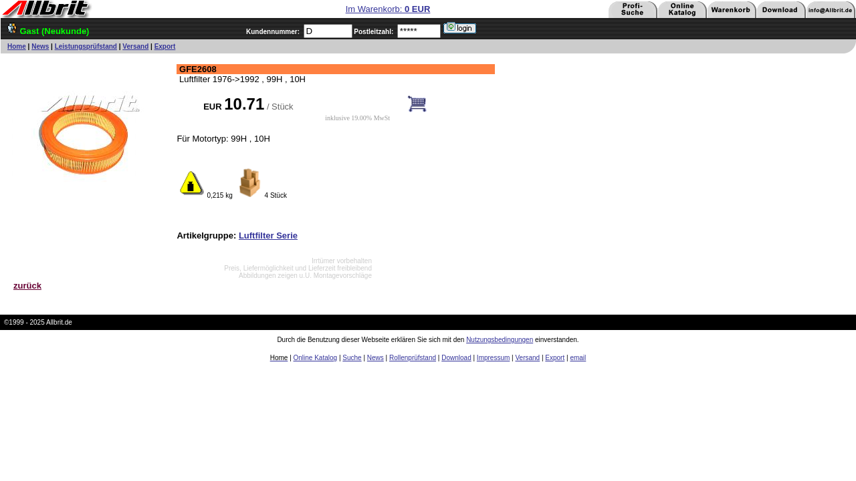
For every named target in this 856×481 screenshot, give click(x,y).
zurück (27, 286)
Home (16, 46)
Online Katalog (316, 357)
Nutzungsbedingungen (499, 339)
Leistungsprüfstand (86, 46)
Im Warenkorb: (388, 9)
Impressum (493, 357)
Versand (135, 46)
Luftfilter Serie (268, 235)
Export (165, 46)
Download (456, 357)
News (40, 46)
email (578, 357)
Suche (351, 357)
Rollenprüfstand (412, 357)
